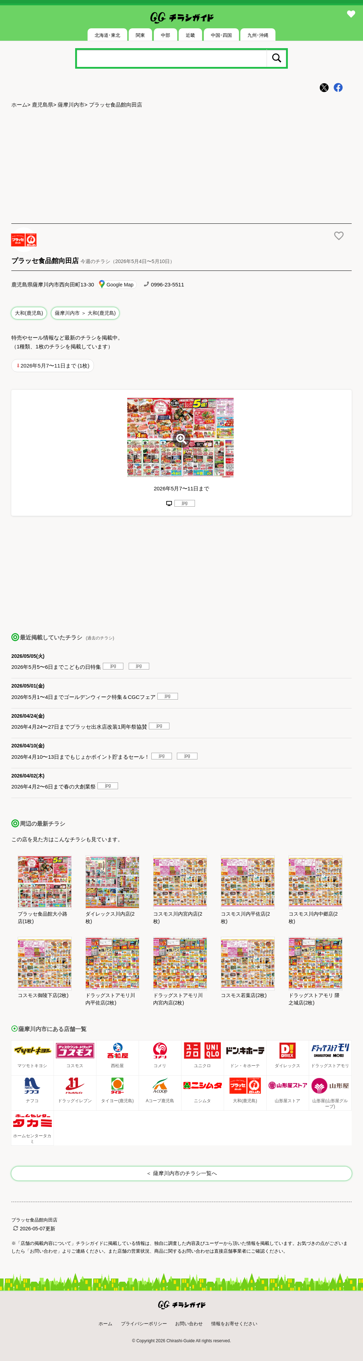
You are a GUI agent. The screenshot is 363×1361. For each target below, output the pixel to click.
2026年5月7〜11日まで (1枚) (55, 366)
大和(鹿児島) (29, 313)
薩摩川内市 (71, 105)
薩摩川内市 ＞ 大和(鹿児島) (85, 313)
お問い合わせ (189, 1323)
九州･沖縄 (257, 35)
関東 (140, 35)
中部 (165, 35)
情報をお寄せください (234, 1323)
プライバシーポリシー (144, 1323)
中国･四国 (221, 35)
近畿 (190, 35)
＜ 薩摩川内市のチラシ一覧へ (181, 1173)
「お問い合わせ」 (43, 1251)
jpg (185, 502)
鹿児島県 (42, 105)
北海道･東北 (107, 35)
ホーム (19, 105)
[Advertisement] (181, 166)
